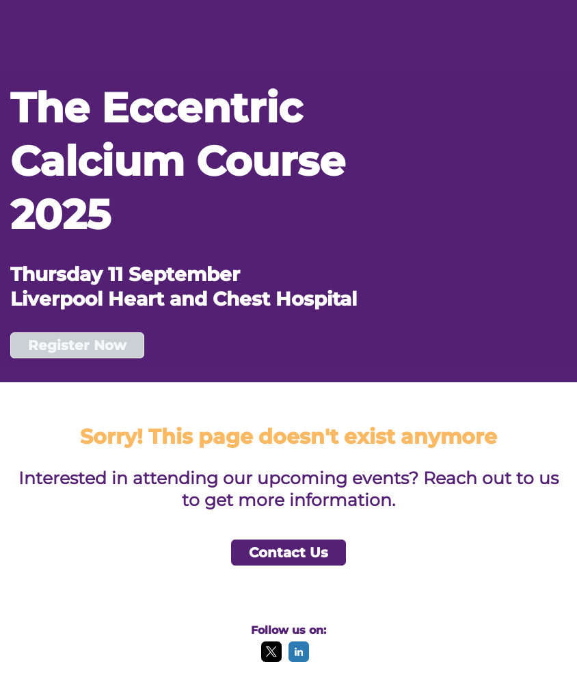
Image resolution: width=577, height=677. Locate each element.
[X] (271, 658)
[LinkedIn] (298, 658)
